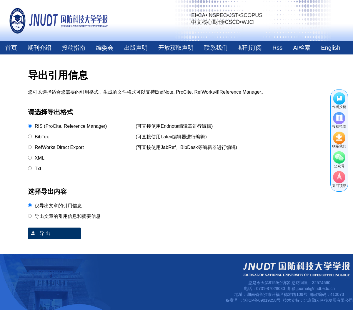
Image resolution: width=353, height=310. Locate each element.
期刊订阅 (250, 47)
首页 (11, 47)
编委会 (105, 47)
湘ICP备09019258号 (262, 300)
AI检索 (301, 47)
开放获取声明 (176, 47)
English (330, 47)
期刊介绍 (39, 47)
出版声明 (136, 47)
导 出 (39, 233)
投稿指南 (73, 47)
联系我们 (216, 47)
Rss (277, 47)
